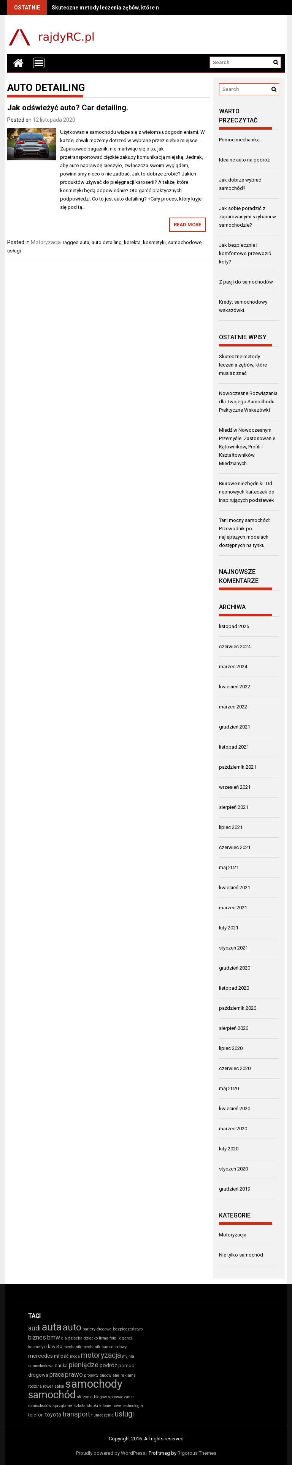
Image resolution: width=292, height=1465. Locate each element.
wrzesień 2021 (235, 787)
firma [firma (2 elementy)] (103, 1338)
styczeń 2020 (233, 1169)
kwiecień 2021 (234, 887)
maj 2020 (229, 1088)
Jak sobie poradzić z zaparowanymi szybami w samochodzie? (247, 216)
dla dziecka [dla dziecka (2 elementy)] (72, 1338)
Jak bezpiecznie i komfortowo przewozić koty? (245, 253)
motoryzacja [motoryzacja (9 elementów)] (101, 1355)
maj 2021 (229, 867)
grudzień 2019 (234, 1189)
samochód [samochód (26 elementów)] (52, 1395)
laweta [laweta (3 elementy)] (55, 1346)
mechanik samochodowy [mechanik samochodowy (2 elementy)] (105, 1346)
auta (84, 242)
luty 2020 (228, 1149)
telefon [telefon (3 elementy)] (36, 1415)
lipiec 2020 (231, 1048)
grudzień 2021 (234, 727)
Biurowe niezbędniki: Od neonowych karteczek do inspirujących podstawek (247, 492)
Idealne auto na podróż (244, 160)
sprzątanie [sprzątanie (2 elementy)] (62, 1405)
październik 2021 (237, 767)
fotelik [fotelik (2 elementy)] (115, 1338)
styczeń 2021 (233, 948)
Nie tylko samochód (241, 1255)
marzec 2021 (233, 907)
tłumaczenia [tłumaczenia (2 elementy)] (102, 1415)
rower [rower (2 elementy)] (48, 1386)
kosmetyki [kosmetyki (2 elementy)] (37, 1346)
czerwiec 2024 (235, 646)
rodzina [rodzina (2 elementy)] (35, 1386)
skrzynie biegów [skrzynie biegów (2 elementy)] (92, 1396)
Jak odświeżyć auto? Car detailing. (67, 107)
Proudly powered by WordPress (110, 1453)
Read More (187, 224)
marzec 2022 (233, 707)
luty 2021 (228, 928)
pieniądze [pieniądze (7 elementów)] (83, 1365)
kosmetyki (154, 242)
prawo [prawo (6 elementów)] (74, 1374)
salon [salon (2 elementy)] (59, 1386)
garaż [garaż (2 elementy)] (127, 1338)
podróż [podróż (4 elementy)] (108, 1365)
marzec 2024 (233, 666)
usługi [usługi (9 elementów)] (124, 1414)
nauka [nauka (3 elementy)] (61, 1365)
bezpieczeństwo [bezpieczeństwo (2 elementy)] (128, 1329)
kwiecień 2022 (234, 686)
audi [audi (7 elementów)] (34, 1328)
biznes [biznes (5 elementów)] (37, 1337)
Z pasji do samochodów (246, 282)
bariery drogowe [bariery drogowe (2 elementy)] (97, 1329)
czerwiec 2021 (235, 847)
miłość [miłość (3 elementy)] (61, 1356)
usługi (14, 251)
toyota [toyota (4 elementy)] (53, 1415)
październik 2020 (237, 1008)
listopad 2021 (234, 747)
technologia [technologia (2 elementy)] (132, 1405)
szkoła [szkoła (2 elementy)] (79, 1405)
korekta (132, 242)
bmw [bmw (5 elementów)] (53, 1337)
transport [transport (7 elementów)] (76, 1414)
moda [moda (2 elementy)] (75, 1356)
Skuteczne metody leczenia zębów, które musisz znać (119, 8)
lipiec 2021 (231, 827)
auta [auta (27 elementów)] (52, 1327)
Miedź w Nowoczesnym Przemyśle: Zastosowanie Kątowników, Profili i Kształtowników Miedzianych (247, 446)
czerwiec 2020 (235, 1068)
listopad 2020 (234, 988)
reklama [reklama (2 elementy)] (128, 1375)
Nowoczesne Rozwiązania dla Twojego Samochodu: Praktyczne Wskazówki (248, 401)
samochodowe (185, 242)
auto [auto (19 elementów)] (72, 1327)
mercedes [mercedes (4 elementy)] (40, 1356)
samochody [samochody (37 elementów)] (93, 1383)
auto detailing (107, 242)
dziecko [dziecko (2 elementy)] (91, 1338)
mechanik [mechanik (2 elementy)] (72, 1346)
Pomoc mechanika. (240, 140)
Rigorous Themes (197, 1453)
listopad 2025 (234, 626)
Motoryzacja (46, 242)
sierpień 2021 (233, 807)
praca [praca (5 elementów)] (56, 1374)
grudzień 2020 (234, 968)
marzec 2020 (233, 1128)
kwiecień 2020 (234, 1108)
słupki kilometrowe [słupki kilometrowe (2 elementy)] (104, 1405)
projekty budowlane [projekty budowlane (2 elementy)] (101, 1375)
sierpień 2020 (233, 1028)
